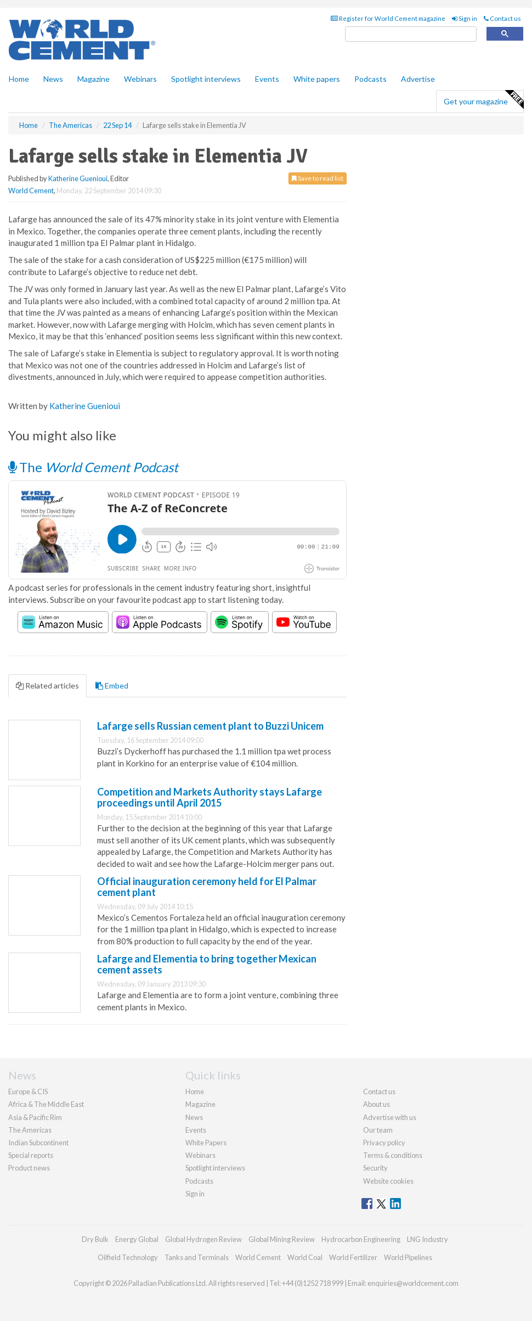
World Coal (304, 1257)
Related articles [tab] (47, 685)
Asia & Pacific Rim (35, 1117)
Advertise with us (389, 1117)
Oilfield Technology (128, 1257)
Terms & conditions (392, 1155)
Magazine (93, 78)
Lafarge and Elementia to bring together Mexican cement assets (206, 964)
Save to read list (317, 178)
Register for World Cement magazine (388, 18)
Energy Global (137, 1239)
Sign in (464, 18)
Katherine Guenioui (77, 178)
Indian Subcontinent (38, 1142)
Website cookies (388, 1181)
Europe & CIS (28, 1091)
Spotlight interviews (206, 78)
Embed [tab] (111, 685)
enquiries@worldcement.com (413, 1283)
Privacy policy (384, 1142)
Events (267, 78)
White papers (316, 78)
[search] (411, 34)
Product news (29, 1167)
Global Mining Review (281, 1239)
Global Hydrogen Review (203, 1239)
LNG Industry (427, 1239)
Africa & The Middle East (46, 1104)
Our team (378, 1130)
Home (19, 78)
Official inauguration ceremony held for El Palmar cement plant (206, 886)
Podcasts (370, 78)
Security (375, 1167)
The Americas (30, 1130)
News (194, 1117)
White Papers (206, 1142)
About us (376, 1104)
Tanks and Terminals (197, 1257)
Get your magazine (483, 100)
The (93, 467)
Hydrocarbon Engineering (360, 1239)
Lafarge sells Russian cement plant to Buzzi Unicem (210, 726)
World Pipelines (408, 1257)
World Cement (31, 190)
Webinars (140, 78)
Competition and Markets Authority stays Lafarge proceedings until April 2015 (209, 797)
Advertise (418, 78)
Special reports (30, 1155)
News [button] (53, 78)
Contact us (502, 18)
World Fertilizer (353, 1257)
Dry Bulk (95, 1239)
